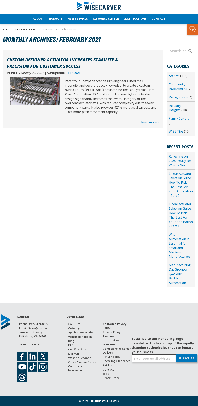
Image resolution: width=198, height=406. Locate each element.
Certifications (77, 349)
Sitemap (74, 353)
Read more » (150, 122)
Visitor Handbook (80, 336)
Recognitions (179, 97)
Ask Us (107, 365)
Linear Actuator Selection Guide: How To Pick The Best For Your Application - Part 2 (181, 184)
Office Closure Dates (82, 362)
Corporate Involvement (76, 368)
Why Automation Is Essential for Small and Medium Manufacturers (180, 245)
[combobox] (181, 50)
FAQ (70, 345)
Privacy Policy (112, 332)
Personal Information (111, 338)
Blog (71, 341)
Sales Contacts (29, 344)
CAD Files (74, 324)
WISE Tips (176, 131)
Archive (174, 76)
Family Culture (179, 118)
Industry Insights (175, 108)
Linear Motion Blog (26, 29)
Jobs (106, 374)
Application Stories (81, 332)
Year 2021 (73, 73)
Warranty (109, 344)
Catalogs (74, 328)
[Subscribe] (186, 358)
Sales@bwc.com (39, 328)
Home (6, 29)
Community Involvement (178, 86)
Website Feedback (80, 358)
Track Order (111, 378)
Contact (108, 369)
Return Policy (112, 357)
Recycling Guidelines (116, 361)
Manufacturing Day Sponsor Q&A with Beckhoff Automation (180, 274)
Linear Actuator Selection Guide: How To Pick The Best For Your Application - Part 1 (181, 215)
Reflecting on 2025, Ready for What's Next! (180, 160)
